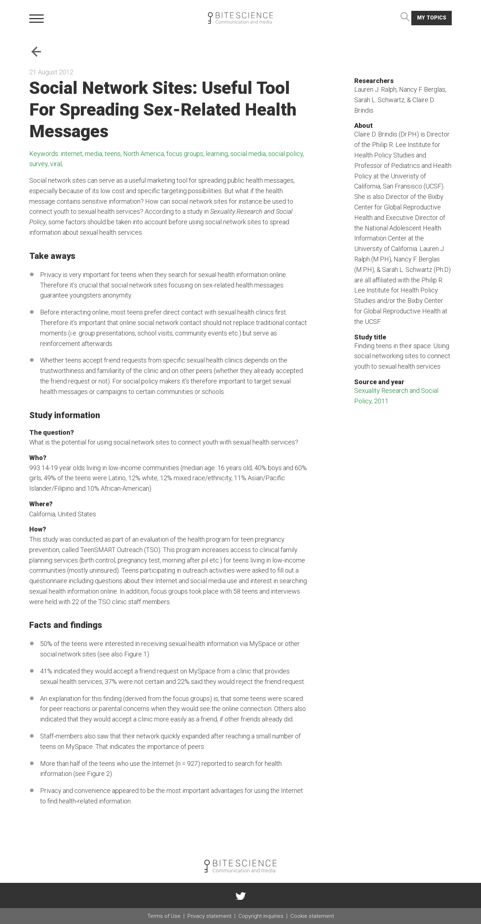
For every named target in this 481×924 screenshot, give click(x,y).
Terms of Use (164, 916)
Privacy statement (209, 916)
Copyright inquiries (260, 916)
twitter (240, 895)
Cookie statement (312, 916)
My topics (431, 18)
